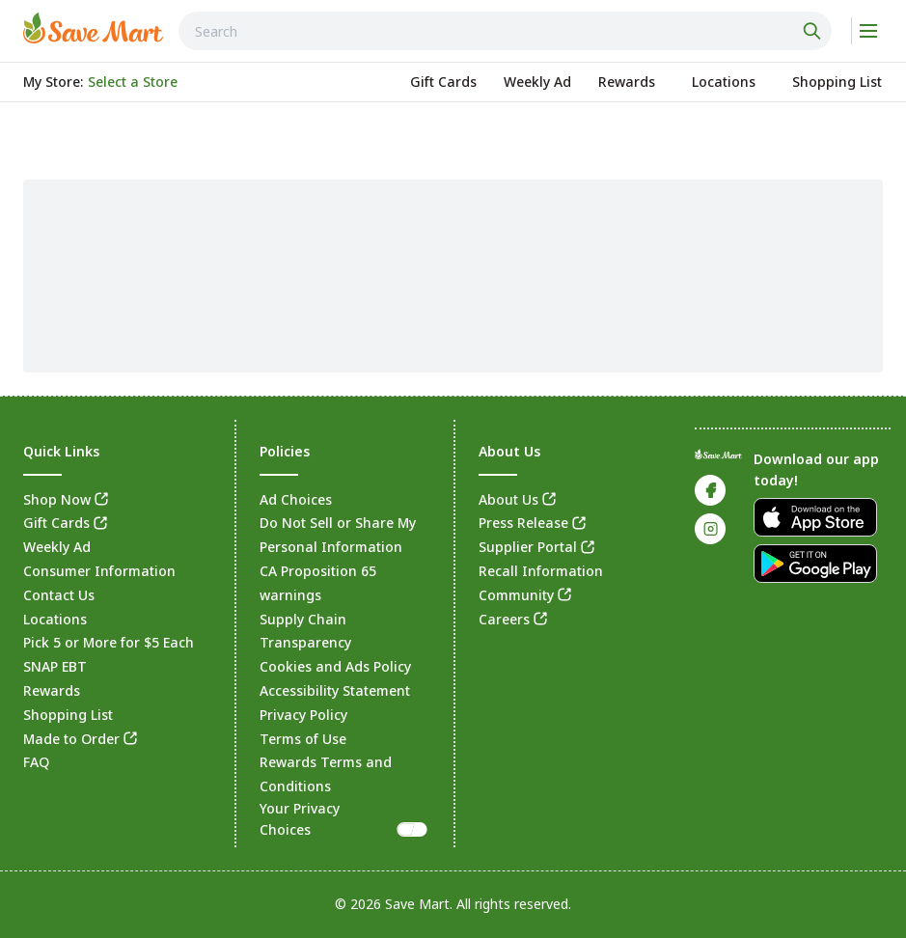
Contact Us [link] (59, 595)
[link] (93, 28)
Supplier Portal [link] (528, 547)
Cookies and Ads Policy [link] (335, 666)
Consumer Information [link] (99, 571)
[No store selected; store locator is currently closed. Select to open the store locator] (132, 82)
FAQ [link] (36, 762)
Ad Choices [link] (296, 499)
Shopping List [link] (68, 714)
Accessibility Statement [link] (335, 690)
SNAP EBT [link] (55, 666)
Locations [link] (55, 619)
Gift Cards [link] (56, 522)
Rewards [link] (51, 690)
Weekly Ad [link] (57, 547)
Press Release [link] (523, 522)
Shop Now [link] (57, 499)
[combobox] (505, 31)
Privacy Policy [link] (303, 714)
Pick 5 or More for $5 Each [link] (108, 642)
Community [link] (516, 595)
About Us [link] (508, 499)
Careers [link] (504, 619)
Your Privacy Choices (345, 819)
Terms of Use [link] (303, 739)
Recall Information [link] (541, 571)
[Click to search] (814, 30)
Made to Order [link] (71, 739)
